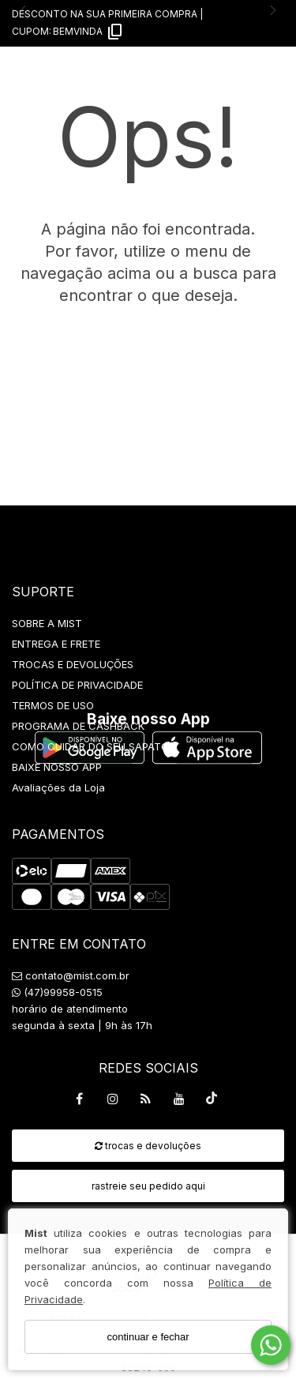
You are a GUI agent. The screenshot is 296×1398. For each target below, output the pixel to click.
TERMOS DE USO (53, 705)
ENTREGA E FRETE (56, 643)
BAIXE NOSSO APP (57, 767)
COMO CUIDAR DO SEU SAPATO (90, 746)
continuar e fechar (148, 1337)
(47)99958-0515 (57, 992)
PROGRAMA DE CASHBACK (78, 726)
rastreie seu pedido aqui (148, 1186)
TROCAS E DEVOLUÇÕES (72, 664)
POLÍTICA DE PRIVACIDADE (77, 684)
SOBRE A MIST (47, 623)
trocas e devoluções (148, 1146)
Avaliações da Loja (58, 787)
